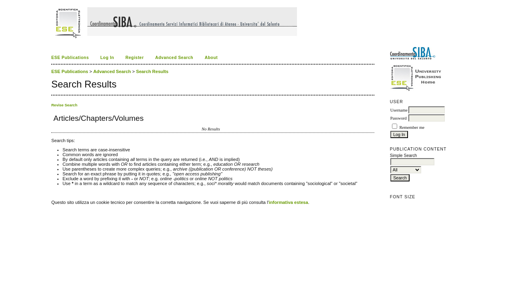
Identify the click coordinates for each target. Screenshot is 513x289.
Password (398, 118)
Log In (107, 57)
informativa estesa (288, 202)
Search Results (152, 71)
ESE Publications (70, 57)
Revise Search (64, 105)
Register (134, 57)
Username (399, 110)
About (211, 57)
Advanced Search (174, 57)
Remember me (411, 127)
